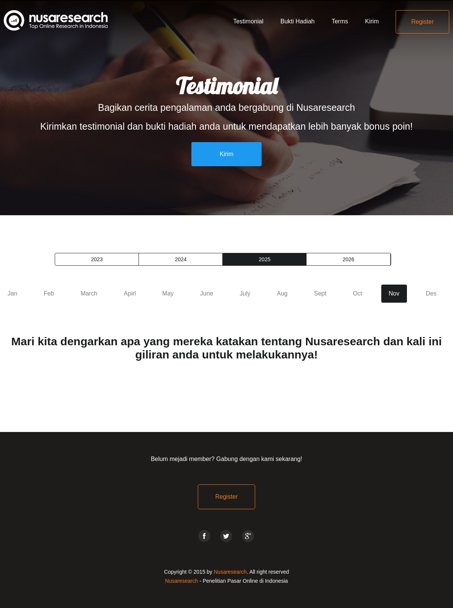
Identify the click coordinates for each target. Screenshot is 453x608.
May (168, 293)
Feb (49, 293)
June (206, 293)
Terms (339, 21)
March (88, 293)
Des (431, 293)
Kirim (372, 21)
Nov (394, 293)
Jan (12, 293)
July (245, 293)
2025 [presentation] (264, 259)
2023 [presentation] (97, 259)
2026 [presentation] (348, 259)
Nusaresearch (230, 572)
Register (422, 21)
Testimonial (248, 21)
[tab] (97, 259)
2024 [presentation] (180, 259)
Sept (320, 293)
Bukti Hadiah (297, 21)
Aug (282, 293)
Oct (357, 293)
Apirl (130, 293)
